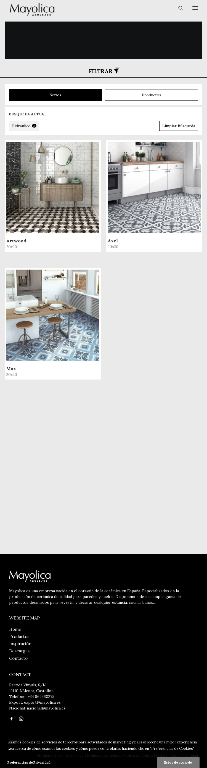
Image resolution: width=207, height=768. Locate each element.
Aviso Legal (74, 755)
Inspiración (20, 643)
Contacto (18, 658)
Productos (19, 636)
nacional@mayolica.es (46, 708)
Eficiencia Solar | (51, 755)
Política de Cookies (138, 755)
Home (15, 629)
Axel (16, 362)
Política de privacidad (104, 755)
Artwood (16, 240)
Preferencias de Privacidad (177, 755)
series (55, 94)
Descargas (19, 650)
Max (11, 490)
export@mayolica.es (42, 702)
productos (151, 94)
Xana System (19, 740)
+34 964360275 (41, 696)
